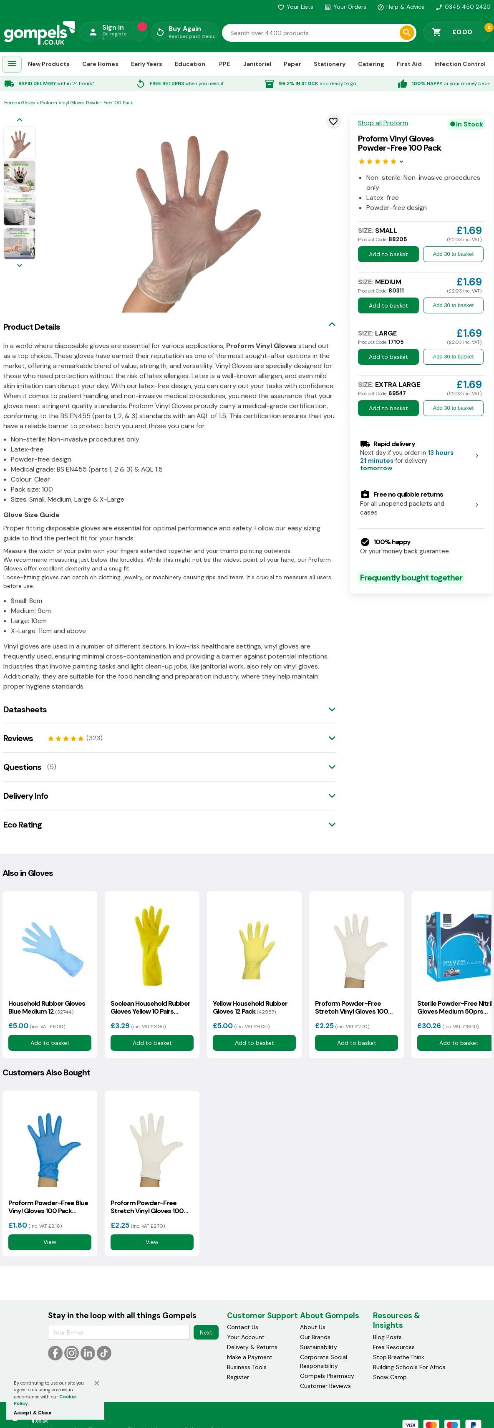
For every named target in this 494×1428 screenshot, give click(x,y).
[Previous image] (19, 120)
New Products (49, 64)
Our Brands (315, 1337)
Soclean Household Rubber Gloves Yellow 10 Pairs (150, 1007)
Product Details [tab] (31, 326)
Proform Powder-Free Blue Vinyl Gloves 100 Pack (48, 1207)
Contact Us (242, 1327)
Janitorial (257, 64)
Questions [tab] (22, 767)
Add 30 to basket (453, 254)
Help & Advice (401, 6)
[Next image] (19, 266)
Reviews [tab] (18, 738)
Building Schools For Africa (409, 1367)
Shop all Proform (383, 123)
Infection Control (460, 64)
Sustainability (318, 1347)
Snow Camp (390, 1377)
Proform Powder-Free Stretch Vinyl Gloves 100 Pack (351, 1007)
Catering (371, 64)
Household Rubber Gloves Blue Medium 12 (46, 1007)
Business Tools (247, 1367)
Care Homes (100, 64)
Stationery (329, 64)
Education (190, 64)
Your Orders (345, 6)
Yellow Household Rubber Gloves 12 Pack (250, 1007)
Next (206, 1332)
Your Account (246, 1337)
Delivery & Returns (252, 1347)
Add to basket (388, 254)
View (49, 1242)
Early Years (146, 64)
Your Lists (295, 6)
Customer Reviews (325, 1386)
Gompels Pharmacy (327, 1376)
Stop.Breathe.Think (398, 1357)
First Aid (409, 64)
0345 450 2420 (463, 6)
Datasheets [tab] (25, 709)
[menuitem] (12, 64)
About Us (312, 1327)
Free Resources (394, 1347)
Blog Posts (387, 1337)
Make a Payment (249, 1357)
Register (238, 1377)
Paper (292, 64)
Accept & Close (32, 1412)
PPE (224, 64)
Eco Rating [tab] (22, 824)
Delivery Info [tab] (25, 795)
